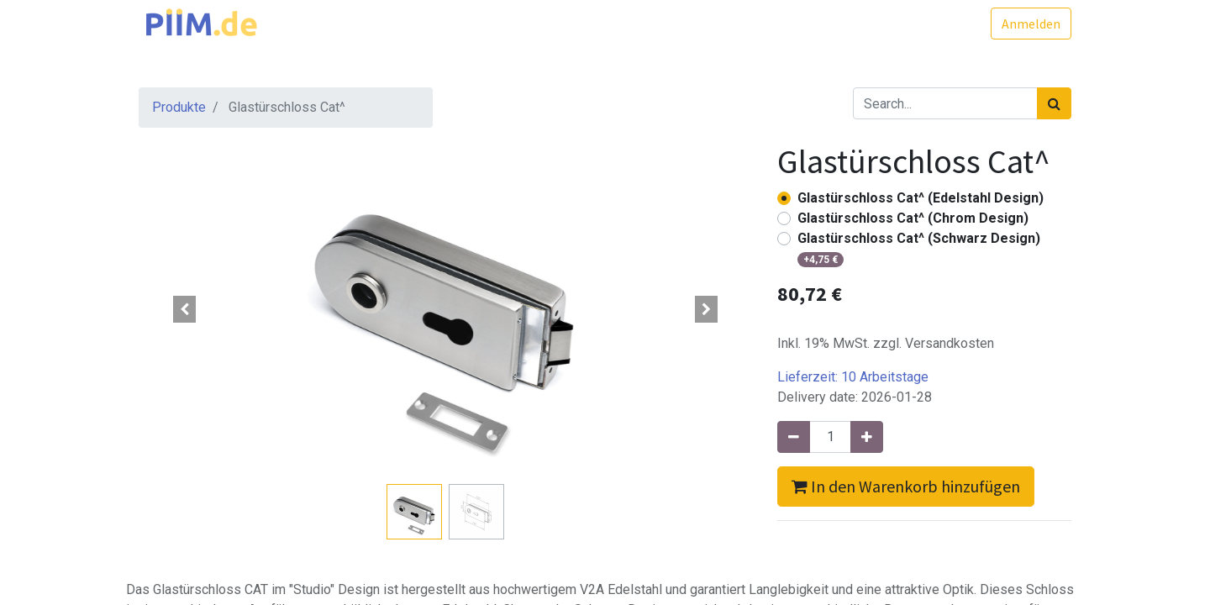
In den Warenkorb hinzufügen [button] (906, 486)
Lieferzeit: (853, 377)
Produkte (179, 107)
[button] (185, 309)
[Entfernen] (793, 437)
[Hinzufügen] (866, 437)
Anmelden (1031, 23)
